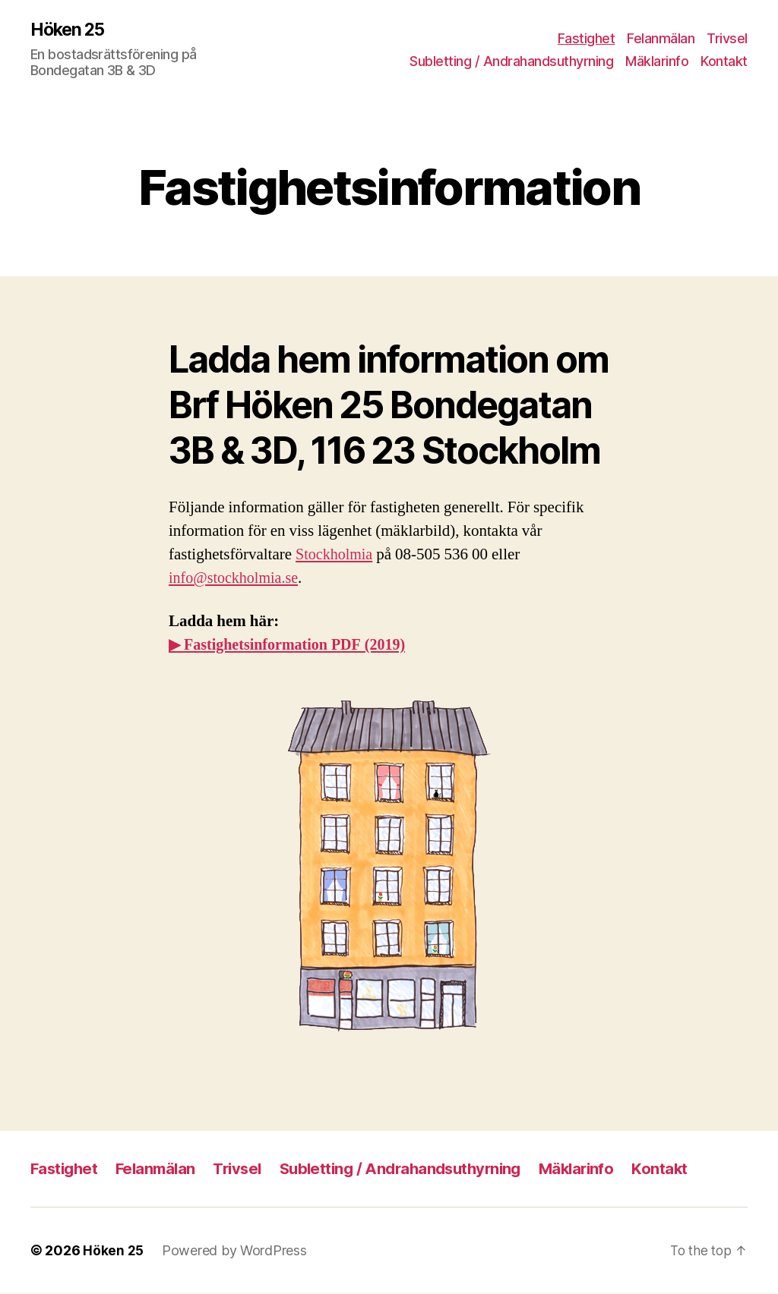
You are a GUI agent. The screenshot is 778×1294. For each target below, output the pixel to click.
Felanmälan (660, 38)
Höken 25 (69, 30)
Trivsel (727, 38)
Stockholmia (336, 555)
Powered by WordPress (235, 1251)
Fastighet (586, 38)
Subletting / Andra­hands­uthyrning (511, 61)
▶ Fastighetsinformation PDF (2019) (292, 645)
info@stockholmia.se (237, 578)
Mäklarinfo (656, 61)
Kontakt (724, 61)
